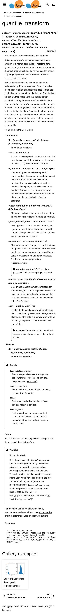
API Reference (15, 13)
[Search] (47, 4)
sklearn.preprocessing (34, 13)
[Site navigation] (4, 4)
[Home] (5, 12)
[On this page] (53, 4)
